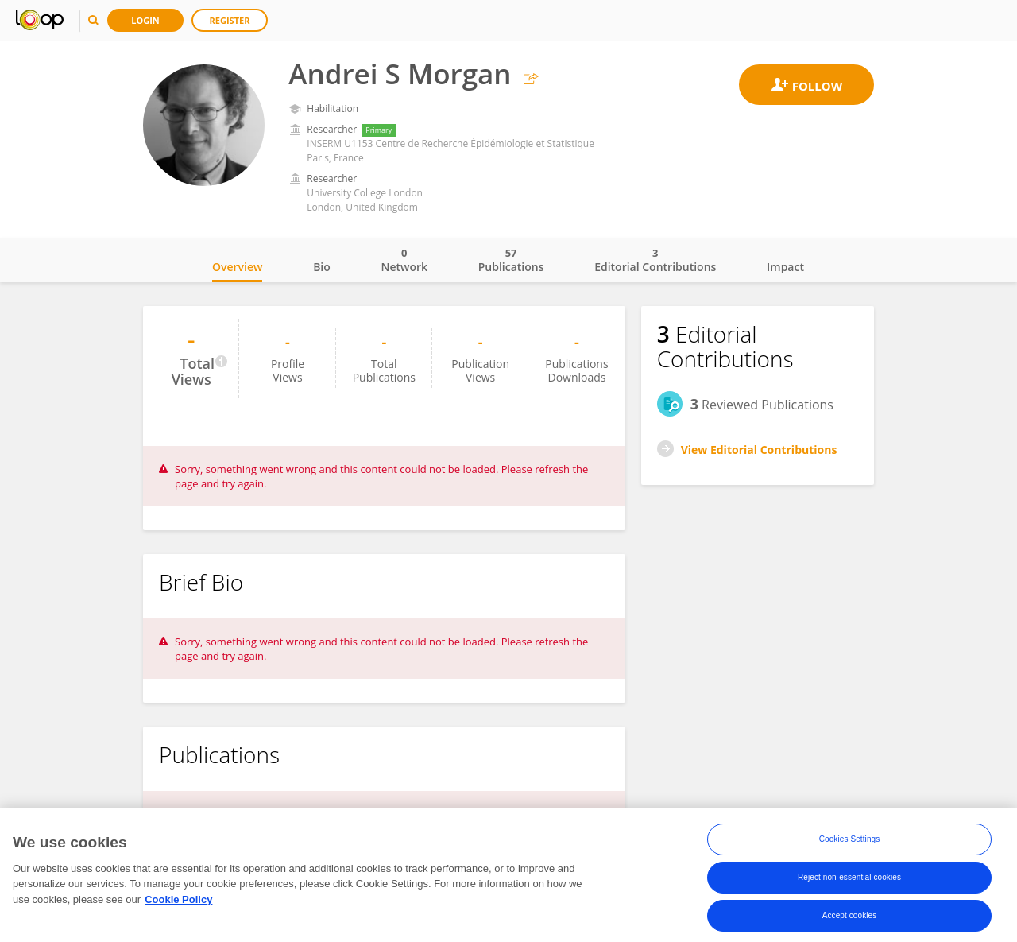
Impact (785, 266)
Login (145, 20)
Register (230, 20)
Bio (322, 266)
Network (404, 260)
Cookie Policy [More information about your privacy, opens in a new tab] (178, 904)
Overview (237, 266)
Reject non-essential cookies (849, 882)
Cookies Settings (849, 843)
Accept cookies (849, 920)
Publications (511, 260)
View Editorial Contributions (759, 449)
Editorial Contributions (655, 260)
